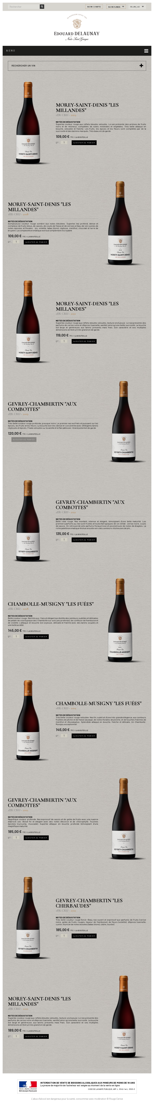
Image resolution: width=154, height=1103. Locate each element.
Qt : (58, 142)
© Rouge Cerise (115, 1098)
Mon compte (94, 7)
